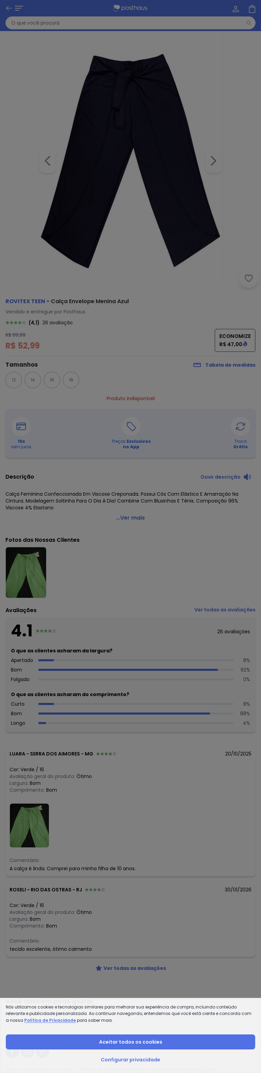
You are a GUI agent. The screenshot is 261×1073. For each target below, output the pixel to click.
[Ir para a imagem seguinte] (213, 161)
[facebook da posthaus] (12, 1051)
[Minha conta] (235, 8)
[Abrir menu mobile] (19, 8)
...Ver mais (130, 518)
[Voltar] (8, 8)
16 (52, 380)
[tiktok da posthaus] (42, 1051)
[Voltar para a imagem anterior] (47, 161)
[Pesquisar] (249, 23)
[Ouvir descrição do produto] (226, 477)
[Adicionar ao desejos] (248, 278)
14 (33, 380)
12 (14, 380)
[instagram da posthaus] (27, 1051)
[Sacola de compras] (251, 8)
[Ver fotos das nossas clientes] (29, 825)
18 (71, 380)
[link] (130, 322)
